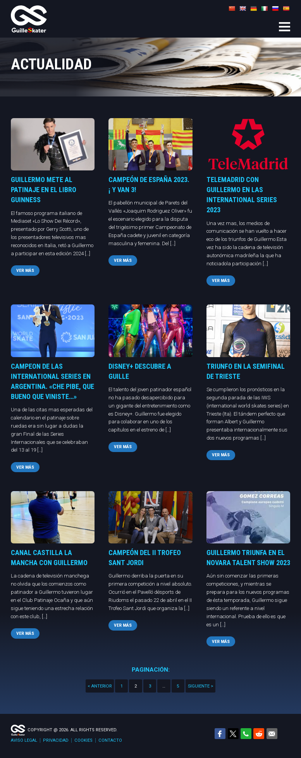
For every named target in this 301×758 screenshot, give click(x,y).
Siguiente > (200, 686)
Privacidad (56, 740)
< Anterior (100, 686)
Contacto (110, 740)
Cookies (83, 740)
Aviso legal (24, 740)
